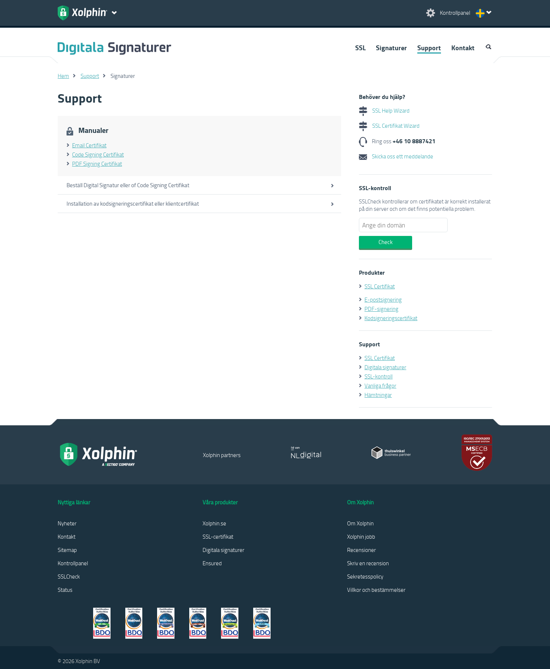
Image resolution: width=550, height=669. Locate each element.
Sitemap (67, 549)
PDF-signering (381, 308)
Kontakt (463, 47)
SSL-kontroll (378, 376)
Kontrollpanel (73, 563)
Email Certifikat (89, 145)
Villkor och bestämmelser (376, 589)
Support (429, 47)
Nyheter (67, 523)
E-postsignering (383, 299)
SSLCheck (69, 576)
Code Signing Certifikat (98, 154)
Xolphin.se (214, 523)
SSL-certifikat (218, 536)
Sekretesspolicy (365, 576)
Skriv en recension (368, 563)
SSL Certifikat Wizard (389, 125)
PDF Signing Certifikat (97, 163)
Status (65, 589)
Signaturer (391, 47)
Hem (63, 75)
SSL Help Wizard (384, 110)
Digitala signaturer (385, 367)
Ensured (212, 563)
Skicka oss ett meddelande (396, 156)
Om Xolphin (360, 523)
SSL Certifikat (379, 286)
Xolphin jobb (361, 536)
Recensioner (361, 549)
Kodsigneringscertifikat (390, 318)
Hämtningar (378, 394)
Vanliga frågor (380, 385)
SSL (360, 47)
